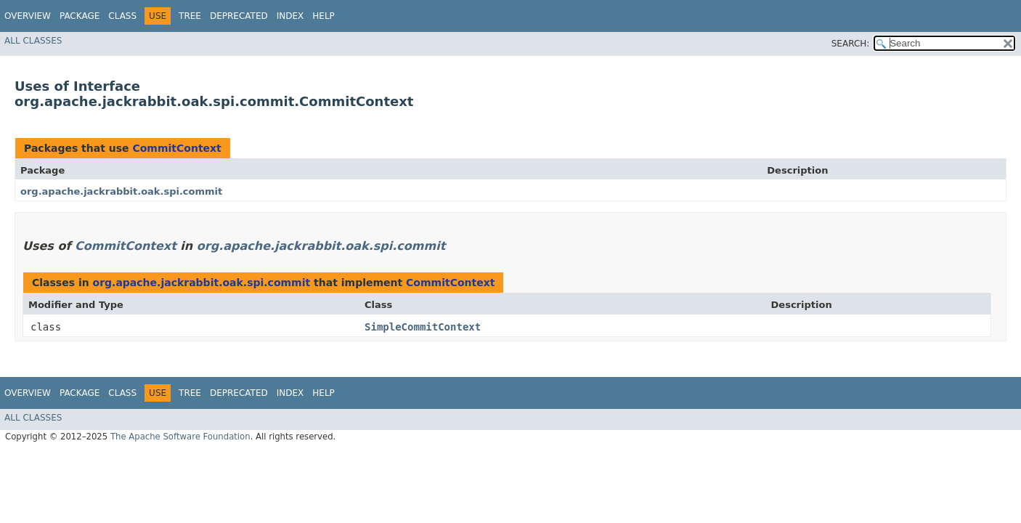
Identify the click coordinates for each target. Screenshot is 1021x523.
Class (122, 16)
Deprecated (239, 16)
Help (323, 16)
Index (290, 16)
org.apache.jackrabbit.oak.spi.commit (121, 191)
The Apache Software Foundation (180, 436)
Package (79, 16)
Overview (27, 16)
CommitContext (176, 148)
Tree (190, 16)
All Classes (33, 41)
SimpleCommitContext (423, 327)
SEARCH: (850, 43)
